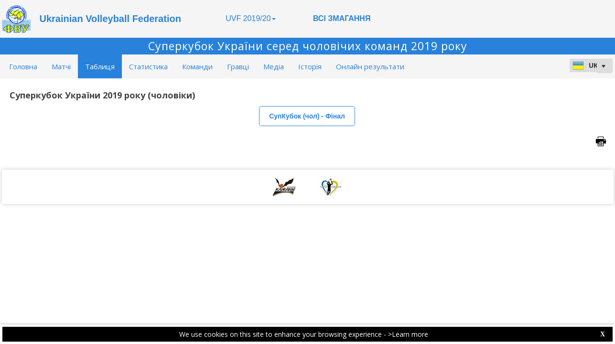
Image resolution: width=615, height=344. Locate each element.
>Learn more (408, 334)
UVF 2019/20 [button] (250, 18)
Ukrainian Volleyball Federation (110, 18)
